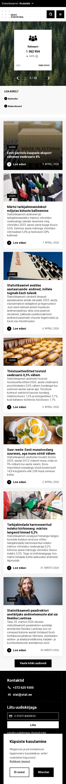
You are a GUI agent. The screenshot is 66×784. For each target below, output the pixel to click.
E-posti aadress (25, 716)
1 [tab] (30, 78)
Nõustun (43, 772)
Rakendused (15, 106)
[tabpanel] (33, 50)
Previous (17, 78)
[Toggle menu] (60, 14)
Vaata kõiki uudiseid (33, 663)
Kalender (13, 98)
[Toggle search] (50, 14)
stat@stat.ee (22, 694)
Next (48, 78)
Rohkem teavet (20, 761)
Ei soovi (19, 772)
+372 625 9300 (23, 687)
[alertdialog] (33, 759)
